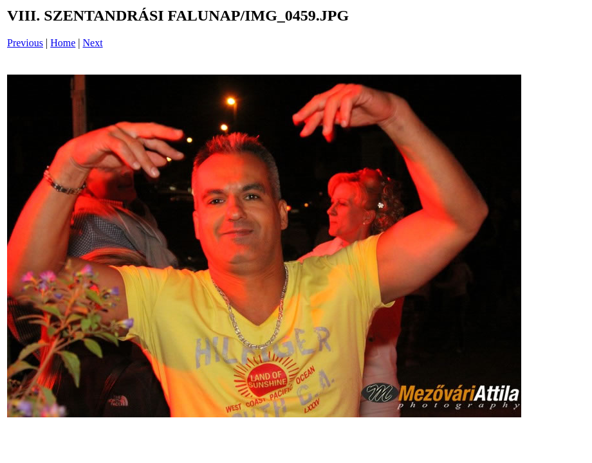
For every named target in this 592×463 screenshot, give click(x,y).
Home (62, 42)
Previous (25, 42)
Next (93, 42)
